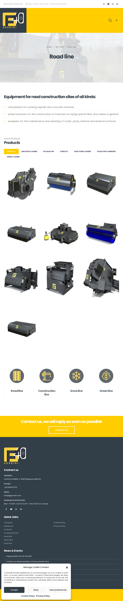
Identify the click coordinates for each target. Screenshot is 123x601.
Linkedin (21, 509)
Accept (14, 590)
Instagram (16, 509)
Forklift (64, 151)
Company (8, 522)
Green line (8, 540)
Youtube (11, 509)
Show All (11, 151)
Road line (8, 536)
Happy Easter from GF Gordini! (19, 556)
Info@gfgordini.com (12, 495)
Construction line (11, 533)
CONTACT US (61, 430)
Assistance (8, 526)
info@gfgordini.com (13, 4)
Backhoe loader (29, 151)
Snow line (8, 543)
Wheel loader (13, 157)
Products (8, 529)
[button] (67, 567)
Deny (36, 590)
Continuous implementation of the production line (27, 561)
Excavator (48, 151)
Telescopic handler (106, 151)
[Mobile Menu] (116, 20)
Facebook (6, 509)
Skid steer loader (82, 151)
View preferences (58, 590)
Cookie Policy (28, 596)
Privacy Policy (43, 596)
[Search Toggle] (110, 20)
